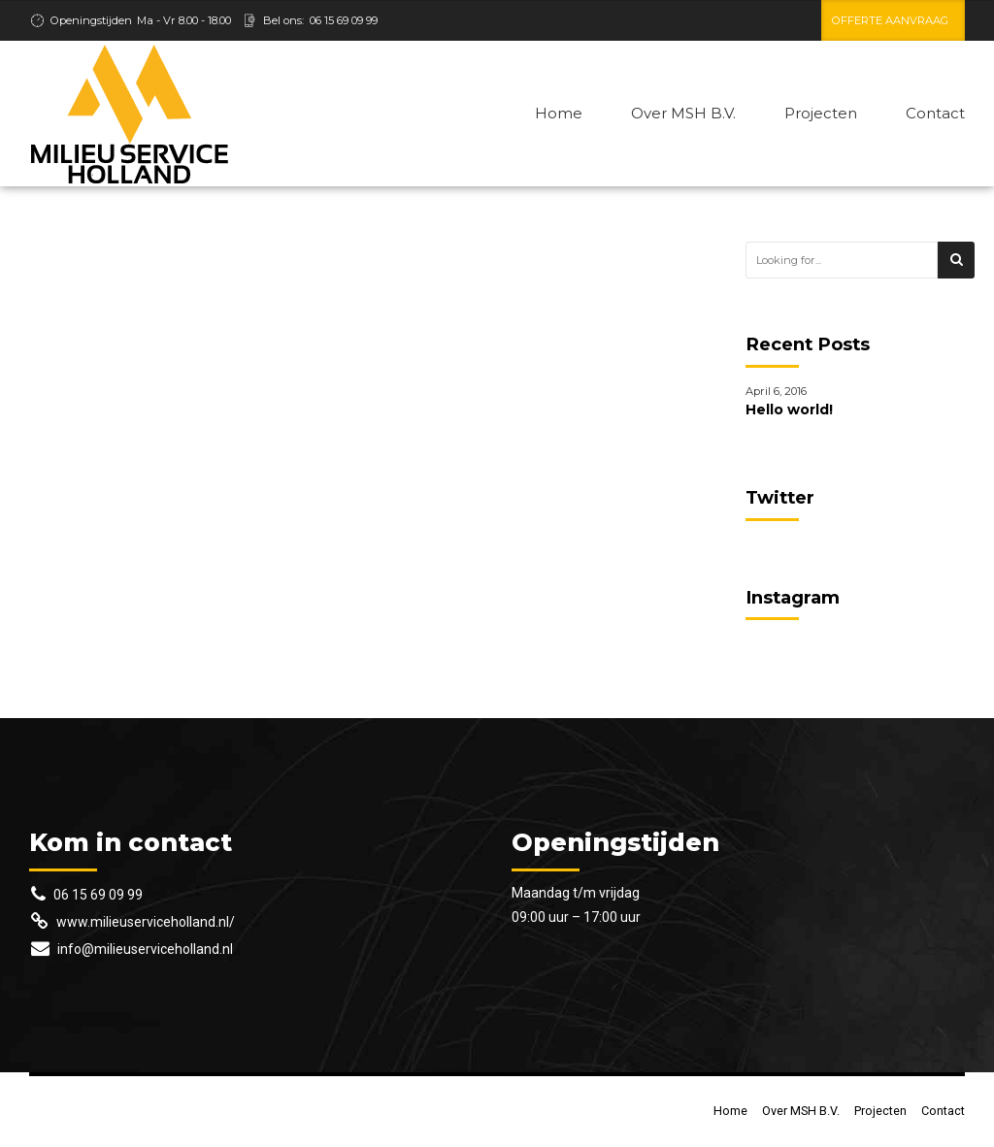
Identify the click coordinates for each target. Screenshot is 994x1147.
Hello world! (789, 409)
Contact (935, 113)
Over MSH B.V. (683, 113)
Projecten (820, 113)
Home (558, 113)
